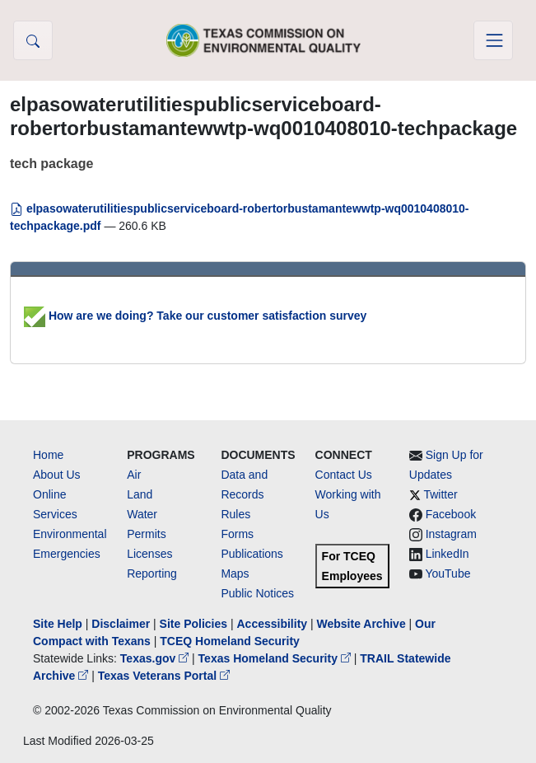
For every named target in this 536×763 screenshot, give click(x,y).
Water (142, 514)
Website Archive (361, 623)
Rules (235, 514)
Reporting (152, 573)
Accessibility (273, 623)
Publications (252, 553)
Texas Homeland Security (276, 658)
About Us (57, 474)
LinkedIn (447, 553)
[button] (33, 40)
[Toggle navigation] (493, 40)
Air (134, 474)
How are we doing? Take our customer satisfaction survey (195, 315)
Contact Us (343, 474)
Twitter (440, 494)
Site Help (57, 623)
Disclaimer (120, 623)
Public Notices (257, 593)
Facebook (451, 514)
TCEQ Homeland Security (230, 641)
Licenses (149, 553)
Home (48, 454)
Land (139, 494)
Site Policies (193, 623)
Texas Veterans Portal (164, 675)
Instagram (451, 534)
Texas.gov (156, 658)
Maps (235, 573)
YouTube (447, 573)
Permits (146, 534)
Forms (237, 534)
